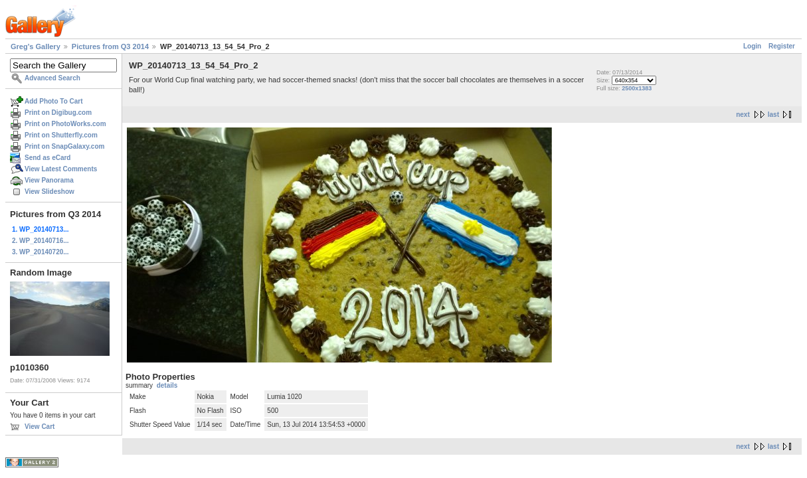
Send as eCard (47, 157)
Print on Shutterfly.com (61, 135)
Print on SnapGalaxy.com (64, 146)
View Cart (39, 426)
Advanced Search (52, 78)
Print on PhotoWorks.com (65, 123)
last (773, 114)
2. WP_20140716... (40, 240)
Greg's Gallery (35, 46)
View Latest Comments (61, 169)
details (167, 385)
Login (752, 46)
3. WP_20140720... (40, 252)
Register (781, 46)
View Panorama (49, 180)
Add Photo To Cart (54, 101)
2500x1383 (637, 88)
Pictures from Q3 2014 (110, 46)
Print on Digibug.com (58, 112)
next (743, 114)
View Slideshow (49, 191)
